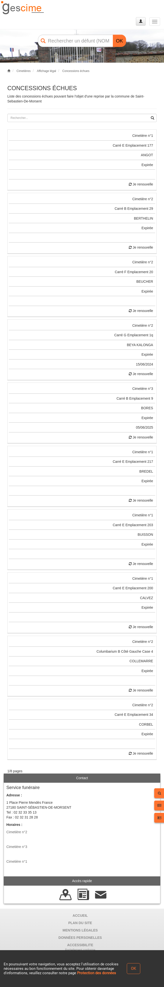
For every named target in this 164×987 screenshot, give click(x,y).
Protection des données (96, 973)
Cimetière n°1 (16, 861)
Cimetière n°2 (16, 832)
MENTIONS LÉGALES (80, 930)
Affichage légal (46, 71)
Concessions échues (76, 71)
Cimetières (24, 71)
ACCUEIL (80, 915)
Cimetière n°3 (16, 847)
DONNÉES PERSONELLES (80, 938)
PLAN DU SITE (80, 923)
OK (119, 40)
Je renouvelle (141, 184)
